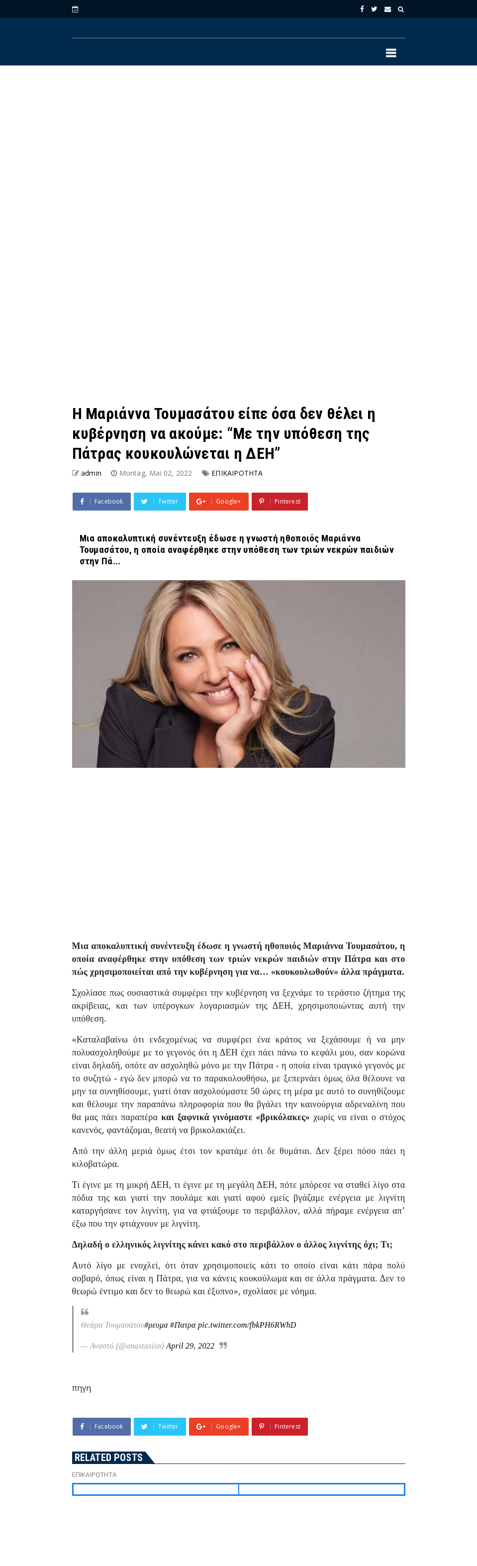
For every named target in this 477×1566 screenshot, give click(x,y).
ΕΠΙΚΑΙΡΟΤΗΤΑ (237, 473)
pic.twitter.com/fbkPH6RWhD (247, 1325)
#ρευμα (156, 1325)
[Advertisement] (238, 154)
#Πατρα (183, 1325)
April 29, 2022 (190, 1346)
